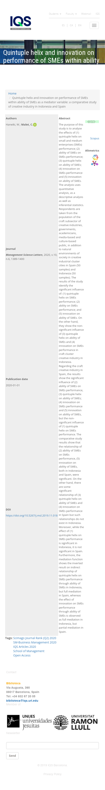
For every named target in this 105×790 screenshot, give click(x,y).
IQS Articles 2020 (24, 647)
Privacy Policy (52, 774)
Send (12, 756)
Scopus (94, 138)
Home (12, 93)
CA (71, 25)
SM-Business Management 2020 (34, 642)
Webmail (86, 14)
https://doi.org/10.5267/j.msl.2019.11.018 (32, 515)
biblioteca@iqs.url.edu (22, 700)
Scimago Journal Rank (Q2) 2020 (34, 638)
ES (63, 25)
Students (55, 14)
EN (79, 25)
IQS (98, 14)
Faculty (71, 14)
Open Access (21, 655)
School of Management (28, 651)
